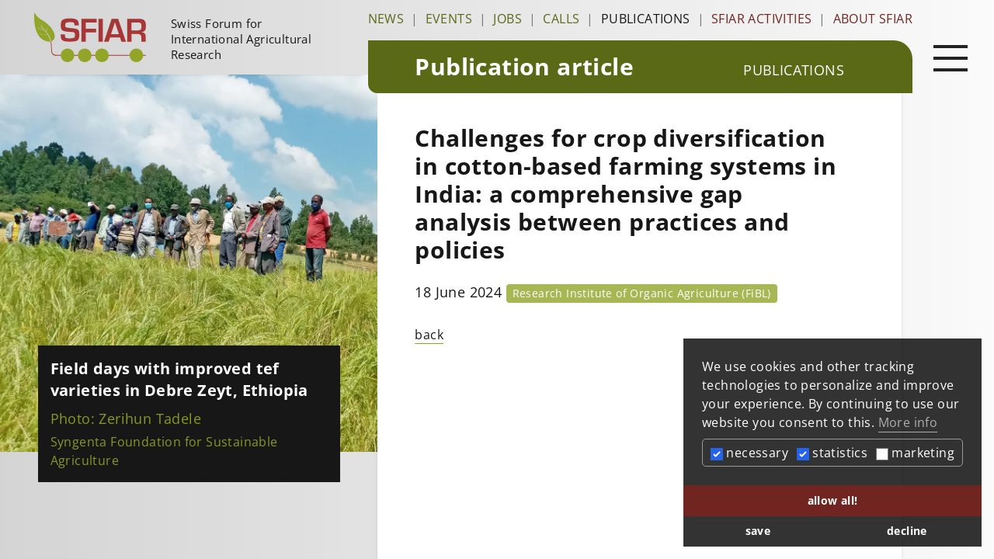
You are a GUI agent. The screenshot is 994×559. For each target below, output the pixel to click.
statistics (832, 452)
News (386, 18)
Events (449, 18)
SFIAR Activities (761, 18)
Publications (645, 18)
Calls (561, 18)
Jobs (507, 18)
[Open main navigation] (950, 57)
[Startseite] (194, 37)
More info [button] (908, 422)
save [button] (758, 530)
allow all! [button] (833, 500)
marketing (915, 452)
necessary (749, 452)
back (429, 334)
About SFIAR (872, 18)
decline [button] (907, 530)
